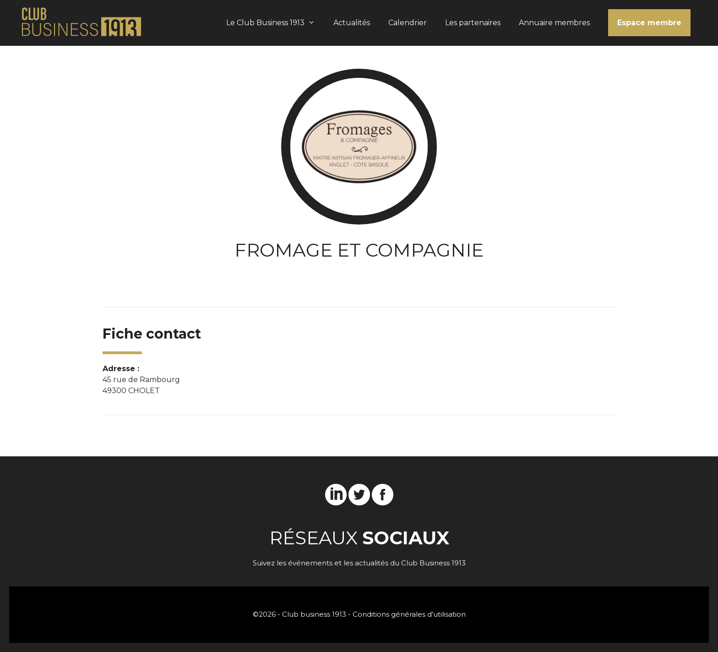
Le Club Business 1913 (275, 23)
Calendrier (407, 22)
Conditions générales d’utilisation (409, 614)
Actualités (351, 22)
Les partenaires (472, 22)
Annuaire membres (554, 22)
